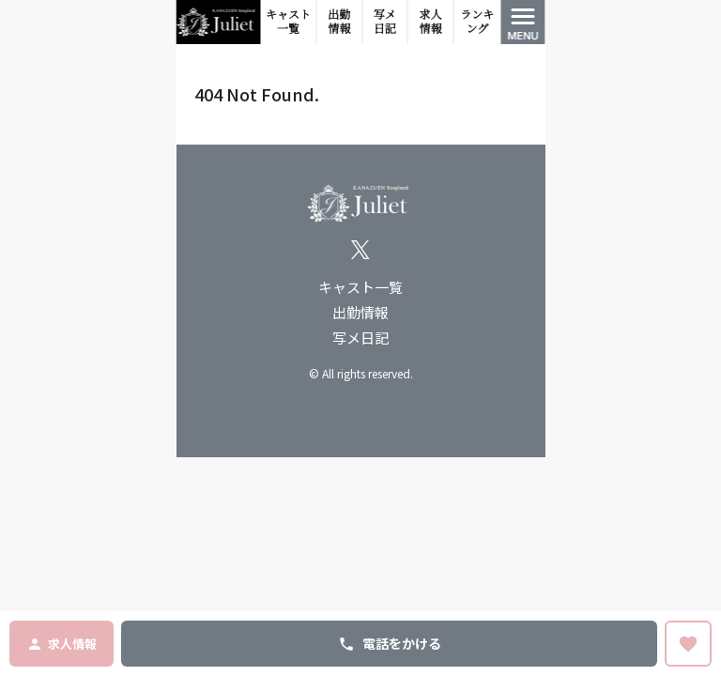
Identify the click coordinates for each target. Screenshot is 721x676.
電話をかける (389, 643)
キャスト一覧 (288, 21)
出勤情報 (339, 21)
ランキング (477, 21)
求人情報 (430, 21)
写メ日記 (385, 21)
